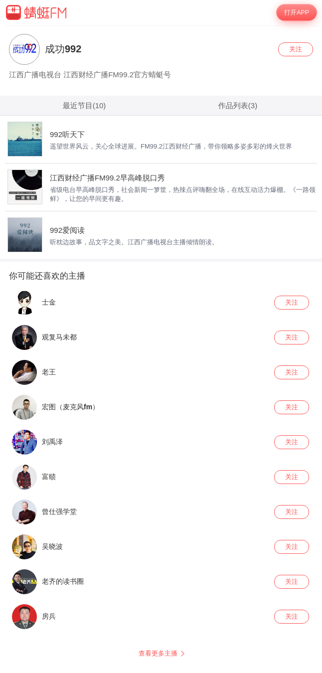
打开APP (296, 12)
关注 (295, 49)
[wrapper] (161, 349)
